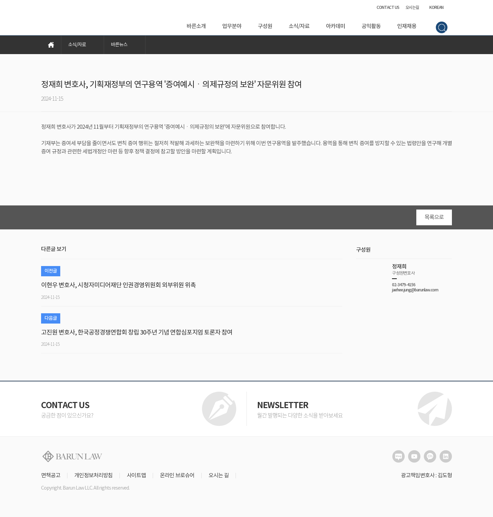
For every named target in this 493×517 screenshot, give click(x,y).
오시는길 (412, 7)
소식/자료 (299, 26)
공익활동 (371, 26)
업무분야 (231, 26)
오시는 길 (218, 478)
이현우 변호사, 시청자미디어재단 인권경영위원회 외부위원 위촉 (118, 287)
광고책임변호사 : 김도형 (426, 478)
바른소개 (196, 26)
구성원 (265, 26)
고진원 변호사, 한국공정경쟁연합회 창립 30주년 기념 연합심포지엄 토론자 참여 (136, 335)
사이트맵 (136, 478)
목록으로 (434, 220)
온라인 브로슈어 (177, 478)
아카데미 (335, 26)
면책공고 (50, 478)
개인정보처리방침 (93, 478)
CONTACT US (388, 7)
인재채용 (406, 26)
